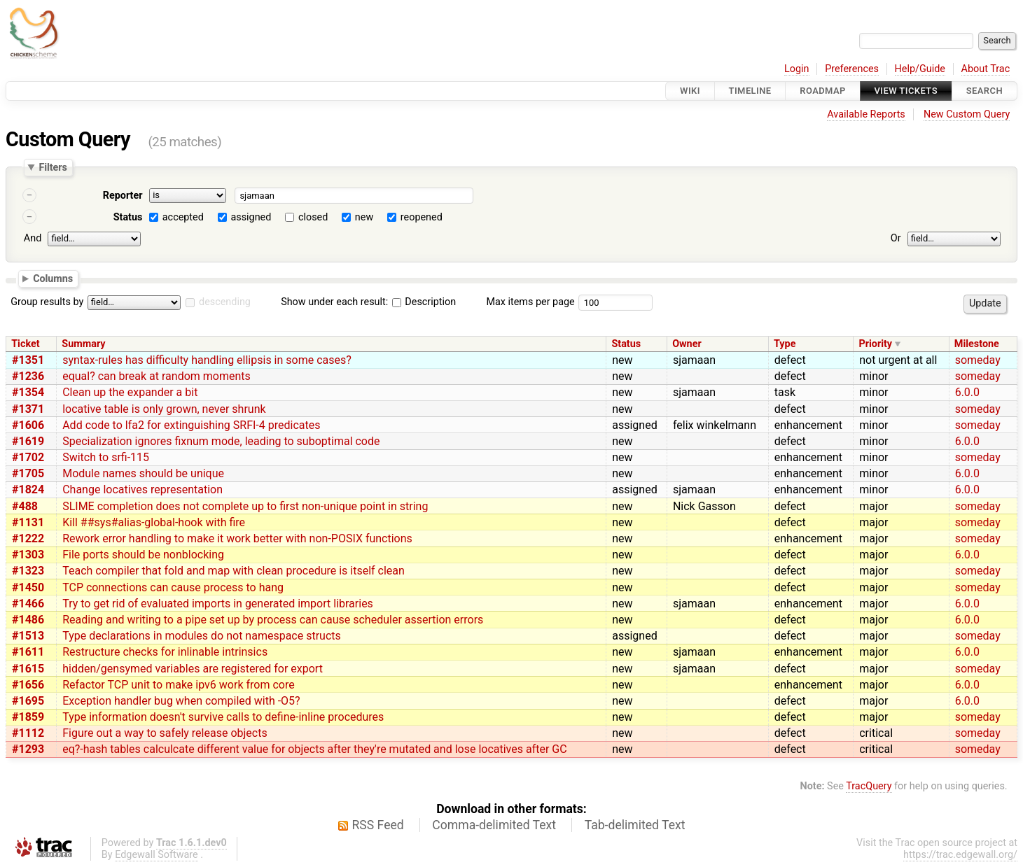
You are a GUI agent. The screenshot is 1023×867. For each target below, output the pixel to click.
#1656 (28, 684)
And (32, 238)
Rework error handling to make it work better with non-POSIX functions (237, 538)
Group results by (47, 302)
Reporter (123, 196)
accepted (183, 217)
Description (424, 302)
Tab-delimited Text (635, 825)
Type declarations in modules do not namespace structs (201, 635)
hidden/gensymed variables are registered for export (192, 668)
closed (313, 217)
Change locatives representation (142, 489)
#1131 (28, 522)
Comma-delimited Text (494, 825)
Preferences (852, 69)
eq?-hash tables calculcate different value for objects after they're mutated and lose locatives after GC (314, 749)
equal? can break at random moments (156, 376)
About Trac (985, 69)
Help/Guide (920, 69)
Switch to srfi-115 (105, 457)
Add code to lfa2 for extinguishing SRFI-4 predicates (191, 425)
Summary (83, 344)
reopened (422, 217)
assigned (250, 217)
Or (896, 238)
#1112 (28, 733)
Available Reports (866, 114)
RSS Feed (378, 825)
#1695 (28, 700)
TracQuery (868, 786)
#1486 (28, 619)
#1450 (28, 587)
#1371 (28, 409)
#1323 (28, 570)
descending (225, 302)
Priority (875, 344)
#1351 (28, 360)
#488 (25, 506)
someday (978, 360)
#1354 (28, 392)
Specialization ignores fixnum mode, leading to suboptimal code (221, 441)
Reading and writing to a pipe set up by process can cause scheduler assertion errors (272, 619)
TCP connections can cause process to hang (173, 587)
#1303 (28, 554)
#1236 (28, 376)
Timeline (750, 90)
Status (128, 217)
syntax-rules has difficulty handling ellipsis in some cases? (207, 360)
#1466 (28, 603)
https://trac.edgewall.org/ (960, 855)
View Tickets (906, 90)
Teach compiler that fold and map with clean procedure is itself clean (233, 570)
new (364, 217)
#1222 (28, 538)
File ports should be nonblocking (143, 554)
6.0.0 (967, 392)
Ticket (25, 344)
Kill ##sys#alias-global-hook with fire (153, 522)
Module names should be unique (143, 473)
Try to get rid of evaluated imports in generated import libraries (217, 603)
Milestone (976, 344)
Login (796, 69)
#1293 (28, 749)
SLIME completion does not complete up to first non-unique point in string (245, 506)
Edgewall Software (156, 855)
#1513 (28, 635)
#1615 (28, 668)
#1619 (28, 441)
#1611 (28, 651)
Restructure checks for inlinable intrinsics (164, 651)
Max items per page (530, 302)
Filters (53, 167)
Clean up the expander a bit (129, 392)
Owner (687, 344)
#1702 (28, 457)
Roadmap (823, 90)
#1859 (28, 717)
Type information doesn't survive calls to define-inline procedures (223, 717)
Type (784, 344)
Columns (53, 277)
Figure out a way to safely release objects (164, 733)
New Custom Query (967, 114)
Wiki (690, 90)
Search (984, 90)
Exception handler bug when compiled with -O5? (181, 700)
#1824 (28, 489)
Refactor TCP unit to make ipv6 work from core (178, 684)
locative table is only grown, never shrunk (163, 409)
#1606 (28, 425)
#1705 (28, 473)
